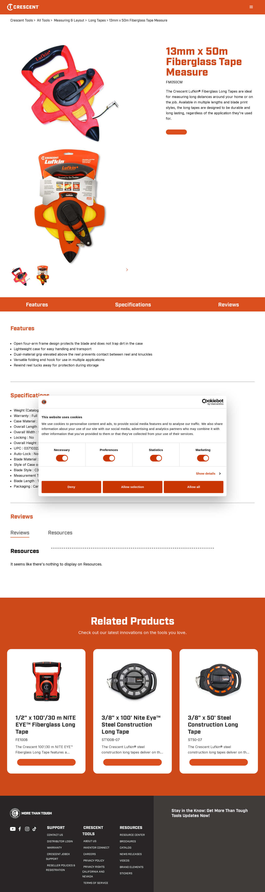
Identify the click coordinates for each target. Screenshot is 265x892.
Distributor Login (58, 841)
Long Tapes (97, 20)
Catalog (124, 848)
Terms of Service (93, 872)
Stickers (124, 874)
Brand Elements (130, 867)
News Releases (129, 854)
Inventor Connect (94, 841)
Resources (60, 532)
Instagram (26, 828)
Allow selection (132, 487)
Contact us (53, 835)
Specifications (133, 305)
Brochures (126, 841)
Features (38, 305)
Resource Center (130, 835)
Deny (71, 487)
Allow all (193, 487)
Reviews (228, 305)
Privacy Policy (92, 854)
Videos (123, 861)
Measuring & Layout (69, 20)
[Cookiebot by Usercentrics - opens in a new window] (205, 402)
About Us (88, 835)
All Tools (43, 20)
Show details (205, 473)
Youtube (11, 828)
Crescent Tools (21, 20)
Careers (87, 848)
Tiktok (34, 828)
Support (54, 828)
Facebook (19, 828)
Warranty (53, 848)
